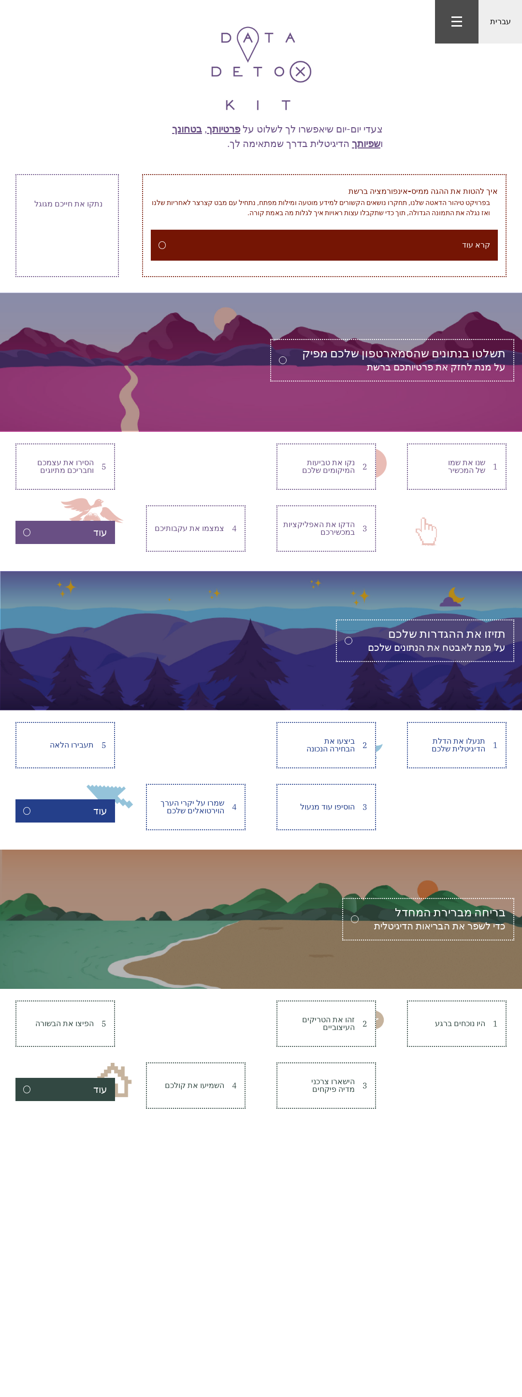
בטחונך (187, 128)
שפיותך (366, 143)
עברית (500, 21)
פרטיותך (223, 128)
